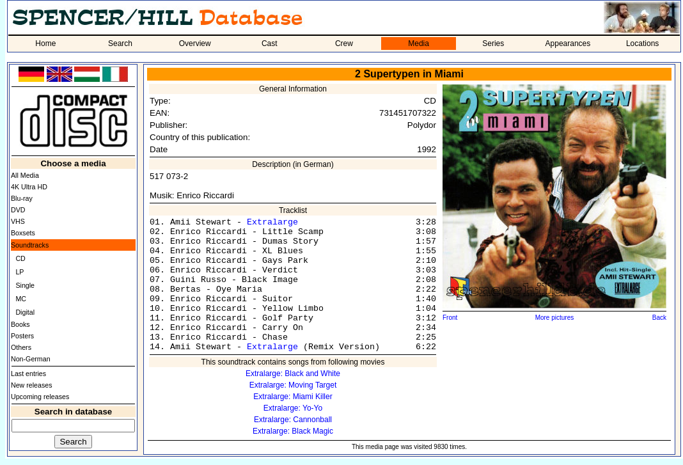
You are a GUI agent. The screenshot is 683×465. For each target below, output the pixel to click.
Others (21, 347)
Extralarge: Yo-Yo (292, 408)
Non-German (31, 359)
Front (450, 317)
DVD (18, 210)
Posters (22, 336)
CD (20, 258)
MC (20, 299)
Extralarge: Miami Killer (292, 396)
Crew (344, 43)
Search (120, 43)
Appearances (568, 43)
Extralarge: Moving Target (293, 385)
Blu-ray (22, 198)
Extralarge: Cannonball (293, 419)
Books (20, 324)
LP (19, 272)
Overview (195, 43)
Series (493, 43)
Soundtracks (30, 245)
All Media (25, 175)
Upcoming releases (40, 396)
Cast (270, 43)
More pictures (554, 317)
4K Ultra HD (29, 187)
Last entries (28, 373)
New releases (31, 385)
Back (659, 317)
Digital (25, 312)
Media (418, 43)
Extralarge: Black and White (293, 373)
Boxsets (23, 233)
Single (25, 285)
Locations (642, 43)
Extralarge (272, 222)
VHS (18, 221)
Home (45, 43)
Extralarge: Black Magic (293, 431)
